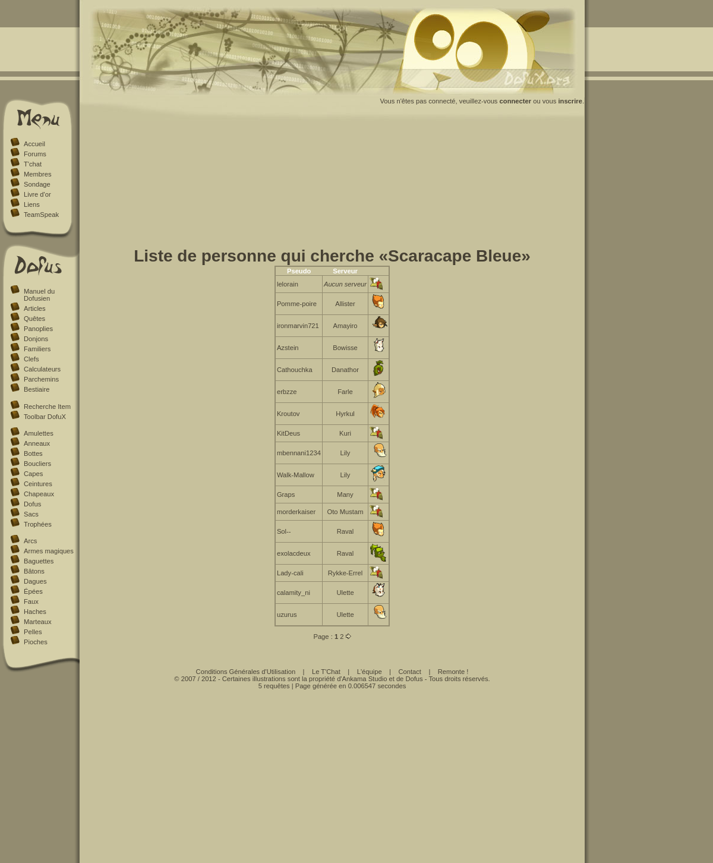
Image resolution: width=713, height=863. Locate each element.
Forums (35, 154)
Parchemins (41, 379)
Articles (35, 308)
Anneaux (37, 443)
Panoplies (38, 328)
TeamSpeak (41, 214)
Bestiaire (37, 389)
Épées (33, 591)
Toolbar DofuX (45, 416)
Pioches (36, 641)
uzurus (287, 614)
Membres (38, 174)
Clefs (31, 359)
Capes (33, 473)
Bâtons (34, 571)
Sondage (37, 184)
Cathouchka (295, 369)
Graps (286, 494)
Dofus (32, 504)
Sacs (31, 514)
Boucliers (37, 463)
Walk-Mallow (295, 474)
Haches (35, 611)
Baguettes (38, 561)
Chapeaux (39, 493)
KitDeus (288, 433)
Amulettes (38, 433)
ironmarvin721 (298, 325)
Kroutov (288, 413)
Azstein (288, 347)
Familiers (37, 348)
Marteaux (38, 621)
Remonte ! (453, 671)
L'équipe (369, 671)
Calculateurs (42, 369)
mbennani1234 (299, 452)
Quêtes (34, 318)
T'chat (33, 164)
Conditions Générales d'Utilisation (246, 671)
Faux (31, 601)
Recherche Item (47, 406)
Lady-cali (290, 573)
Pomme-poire (297, 303)
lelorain (287, 284)
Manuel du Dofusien (39, 295)
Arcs (30, 540)
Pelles (33, 631)
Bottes (33, 453)
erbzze (287, 391)
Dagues (35, 581)
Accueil (34, 143)
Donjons (36, 338)
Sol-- (284, 531)
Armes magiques (49, 551)
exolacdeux (294, 553)
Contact (409, 671)
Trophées (38, 524)
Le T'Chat (326, 671)
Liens (32, 204)
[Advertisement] (332, 186)
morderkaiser (296, 511)
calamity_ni (293, 592)
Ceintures (38, 483)
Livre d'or (37, 194)
